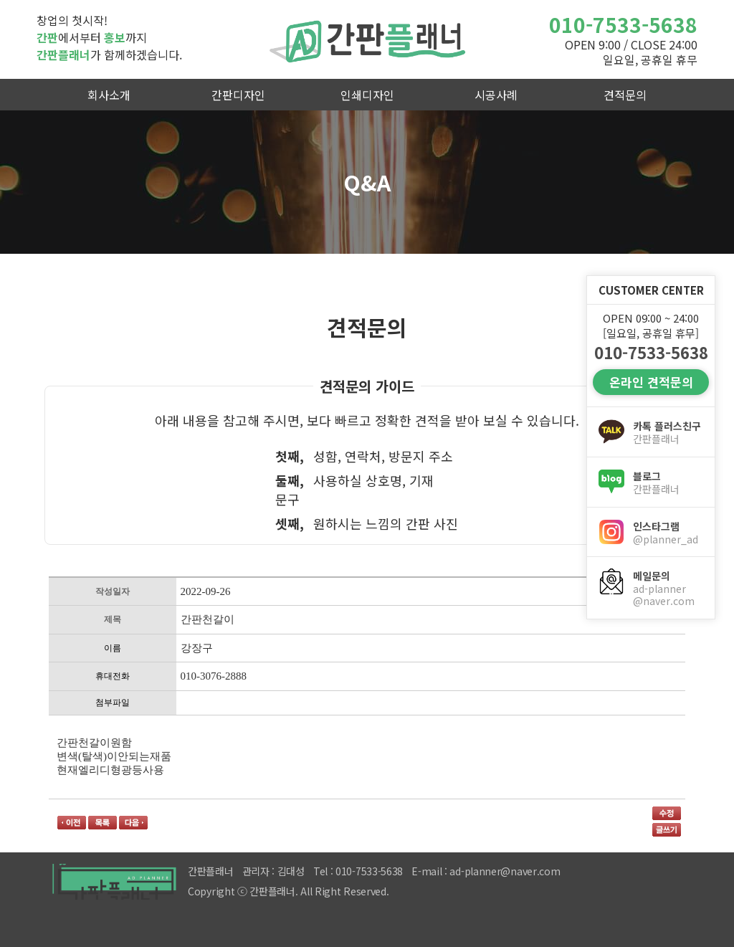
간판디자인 (238, 94)
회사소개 (108, 94)
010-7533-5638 (623, 24)
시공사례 (496, 94)
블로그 (668, 482)
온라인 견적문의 (651, 382)
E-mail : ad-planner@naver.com (485, 871)
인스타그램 (668, 532)
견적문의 (625, 94)
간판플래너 (367, 39)
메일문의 (668, 588)
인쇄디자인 (367, 94)
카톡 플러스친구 (668, 432)
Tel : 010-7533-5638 (358, 871)
